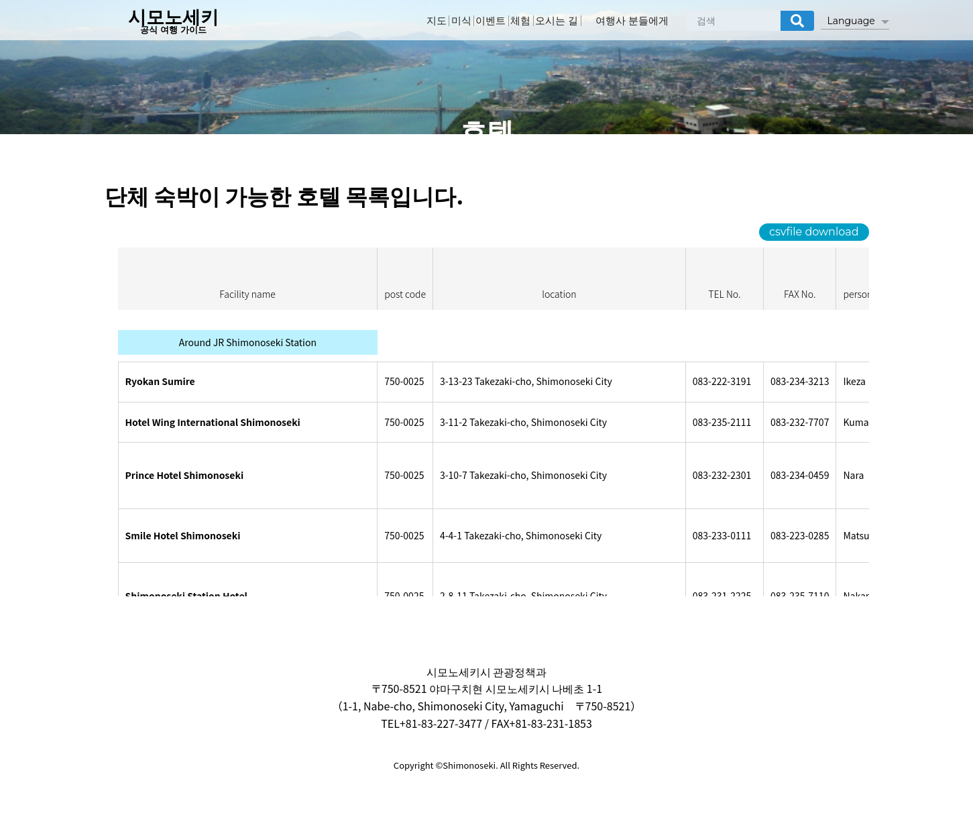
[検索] (797, 22)
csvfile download (813, 231)
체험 (531, 22)
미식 (458, 22)
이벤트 (495, 22)
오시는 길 (575, 22)
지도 (425, 22)
